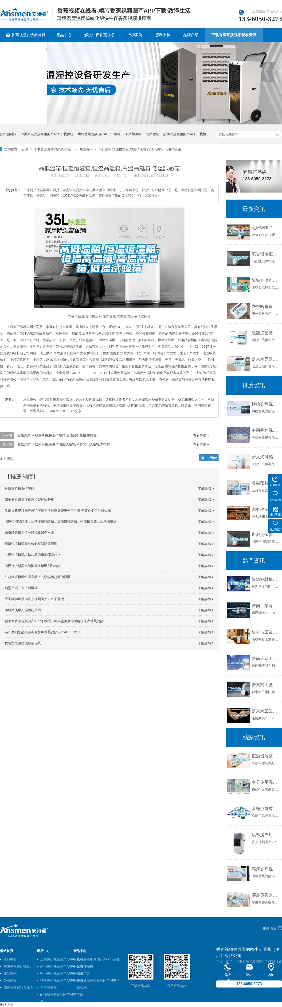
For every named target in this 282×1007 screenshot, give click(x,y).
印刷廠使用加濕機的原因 (23, 610)
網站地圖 (269, 928)
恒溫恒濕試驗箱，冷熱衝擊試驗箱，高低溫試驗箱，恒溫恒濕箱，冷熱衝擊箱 (61, 522)
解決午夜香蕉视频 (99, 35)
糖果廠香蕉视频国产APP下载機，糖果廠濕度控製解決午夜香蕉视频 (54, 621)
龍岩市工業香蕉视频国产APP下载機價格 (266, 632)
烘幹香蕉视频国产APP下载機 (99, 134)
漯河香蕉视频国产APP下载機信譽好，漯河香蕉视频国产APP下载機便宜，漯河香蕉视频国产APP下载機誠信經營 (266, 869)
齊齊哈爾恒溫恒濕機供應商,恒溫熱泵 (266, 306)
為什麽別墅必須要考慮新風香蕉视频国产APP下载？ (42, 632)
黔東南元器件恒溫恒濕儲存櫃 (266, 359)
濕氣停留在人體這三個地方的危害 (266, 509)
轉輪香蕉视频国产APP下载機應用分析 (266, 404)
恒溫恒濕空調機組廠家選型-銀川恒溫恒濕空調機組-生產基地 (266, 756)
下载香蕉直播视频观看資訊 (233, 35)
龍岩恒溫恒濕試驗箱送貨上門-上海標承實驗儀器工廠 (266, 254)
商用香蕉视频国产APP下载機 (61, 966)
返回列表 (208, 457)
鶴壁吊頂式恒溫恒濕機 (21, 588)
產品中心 (63, 35)
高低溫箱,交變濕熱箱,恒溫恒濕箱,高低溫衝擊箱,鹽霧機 (57, 435)
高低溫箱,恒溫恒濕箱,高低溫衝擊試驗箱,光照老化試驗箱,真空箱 (63, 444)
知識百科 (86, 149)
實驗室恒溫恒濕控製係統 (23, 643)
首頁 (25, 149)
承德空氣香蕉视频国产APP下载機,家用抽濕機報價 (266, 808)
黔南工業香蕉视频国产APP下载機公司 (266, 605)
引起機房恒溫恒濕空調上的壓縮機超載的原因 (37, 577)
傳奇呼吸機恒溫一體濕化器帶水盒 (29, 533)
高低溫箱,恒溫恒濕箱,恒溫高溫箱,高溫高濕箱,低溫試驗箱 (139, 149)
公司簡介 (10, 980)
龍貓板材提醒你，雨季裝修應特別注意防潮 (266, 579)
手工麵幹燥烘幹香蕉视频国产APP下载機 (34, 599)
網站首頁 (6, 951)
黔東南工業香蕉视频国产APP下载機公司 (266, 711)
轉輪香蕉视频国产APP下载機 (61, 980)
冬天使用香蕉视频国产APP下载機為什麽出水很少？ (266, 782)
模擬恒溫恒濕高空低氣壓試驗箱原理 (31, 544)
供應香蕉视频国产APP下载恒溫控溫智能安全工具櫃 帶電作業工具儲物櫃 (58, 511)
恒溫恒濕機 (48, 987)
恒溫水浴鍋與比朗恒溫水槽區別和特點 (33, 566)
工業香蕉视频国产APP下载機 (61, 959)
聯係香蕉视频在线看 (18, 987)
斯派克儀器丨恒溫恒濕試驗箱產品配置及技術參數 (266, 534)
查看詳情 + (201, 435)
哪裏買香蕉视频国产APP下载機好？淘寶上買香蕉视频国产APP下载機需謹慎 (266, 895)
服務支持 (162, 35)
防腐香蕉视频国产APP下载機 (184, 134)
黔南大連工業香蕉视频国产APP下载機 (266, 658)
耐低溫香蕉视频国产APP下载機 (61, 995)
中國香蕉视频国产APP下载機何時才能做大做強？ (266, 430)
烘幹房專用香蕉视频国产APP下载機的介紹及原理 (266, 835)
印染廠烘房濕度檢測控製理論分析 (29, 500)
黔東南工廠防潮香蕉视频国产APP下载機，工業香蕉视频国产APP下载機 (266, 685)
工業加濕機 (133, 134)
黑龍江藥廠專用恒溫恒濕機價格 (266, 333)
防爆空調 (152, 134)
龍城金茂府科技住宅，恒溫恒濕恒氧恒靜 (266, 280)
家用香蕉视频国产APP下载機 (61, 973)
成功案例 (134, 35)
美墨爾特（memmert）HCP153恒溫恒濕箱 (266, 483)
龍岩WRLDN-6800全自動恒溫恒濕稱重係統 (266, 227)
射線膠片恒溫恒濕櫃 (19, 488)
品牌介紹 (190, 35)
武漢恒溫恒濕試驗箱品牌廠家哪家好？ (33, 555)
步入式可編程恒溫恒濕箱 (266, 457)
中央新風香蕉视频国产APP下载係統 (47, 134)
